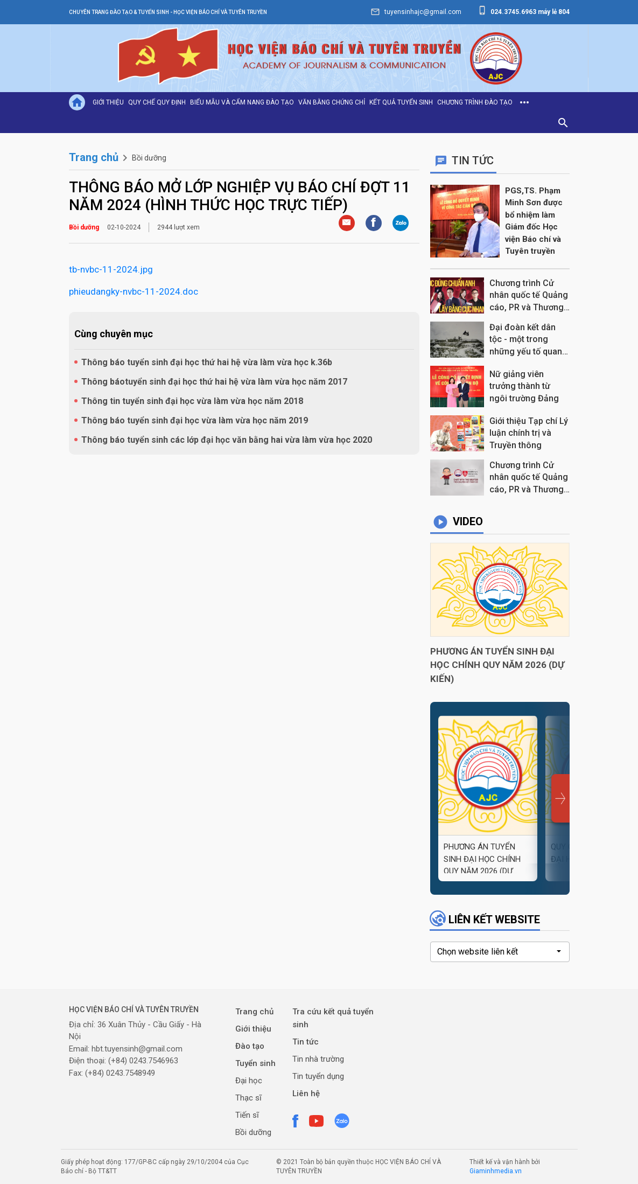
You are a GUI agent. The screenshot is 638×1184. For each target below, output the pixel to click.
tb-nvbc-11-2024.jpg (111, 269)
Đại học (248, 1080)
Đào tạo (249, 1046)
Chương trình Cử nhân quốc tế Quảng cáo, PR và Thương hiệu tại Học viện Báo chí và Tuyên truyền (528, 478)
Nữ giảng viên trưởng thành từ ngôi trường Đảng (524, 386)
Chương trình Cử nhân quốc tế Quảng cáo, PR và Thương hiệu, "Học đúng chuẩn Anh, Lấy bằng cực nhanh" (528, 296)
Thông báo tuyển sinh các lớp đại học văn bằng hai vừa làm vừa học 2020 (226, 440)
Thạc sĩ (248, 1098)
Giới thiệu (108, 102)
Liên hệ (306, 1093)
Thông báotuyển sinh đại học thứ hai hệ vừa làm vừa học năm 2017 (214, 382)
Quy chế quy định (157, 102)
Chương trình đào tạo (475, 102)
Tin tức (305, 1042)
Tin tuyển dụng (318, 1076)
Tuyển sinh (255, 1063)
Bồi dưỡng (149, 158)
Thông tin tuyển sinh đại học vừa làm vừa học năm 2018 (192, 401)
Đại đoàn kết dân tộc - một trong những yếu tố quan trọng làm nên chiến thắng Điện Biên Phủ (529, 340)
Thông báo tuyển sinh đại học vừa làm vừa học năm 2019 (194, 420)
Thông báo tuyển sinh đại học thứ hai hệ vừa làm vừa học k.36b (206, 362)
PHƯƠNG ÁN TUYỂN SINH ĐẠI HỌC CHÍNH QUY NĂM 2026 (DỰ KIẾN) (497, 665)
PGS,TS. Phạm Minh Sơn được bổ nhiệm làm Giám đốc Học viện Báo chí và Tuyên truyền (534, 221)
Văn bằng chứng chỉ (331, 102)
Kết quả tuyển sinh (401, 102)
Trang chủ (93, 157)
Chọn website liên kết (477, 951)
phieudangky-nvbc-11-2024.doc (133, 291)
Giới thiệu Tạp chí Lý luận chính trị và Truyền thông (528, 433)
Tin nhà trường (318, 1059)
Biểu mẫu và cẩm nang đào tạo (242, 102)
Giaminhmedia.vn (495, 1171)
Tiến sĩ (247, 1115)
